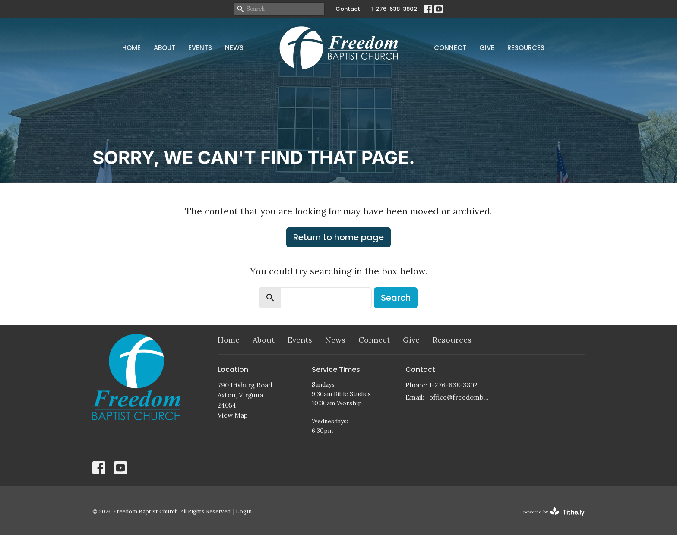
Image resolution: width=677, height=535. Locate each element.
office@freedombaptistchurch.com (460, 397)
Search (396, 298)
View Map (233, 415)
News (234, 47)
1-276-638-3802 (394, 9)
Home (131, 47)
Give (486, 47)
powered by (554, 511)
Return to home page (338, 237)
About (164, 47)
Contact (347, 9)
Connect (450, 47)
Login (244, 511)
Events (200, 47)
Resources (525, 47)
